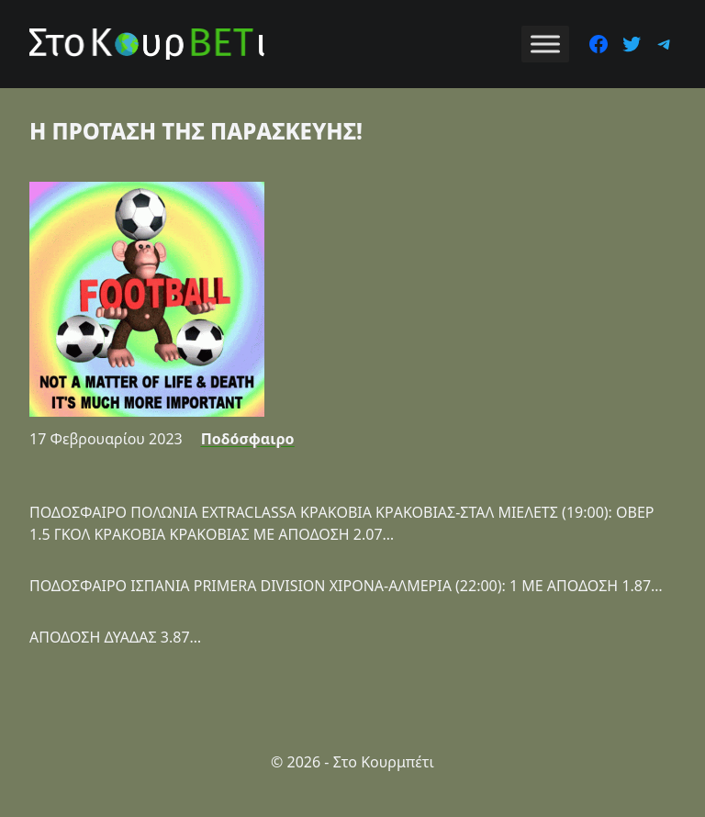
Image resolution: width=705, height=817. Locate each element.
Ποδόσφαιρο (248, 439)
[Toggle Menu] (545, 43)
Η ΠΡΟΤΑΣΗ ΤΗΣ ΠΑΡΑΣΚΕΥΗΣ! (196, 131)
